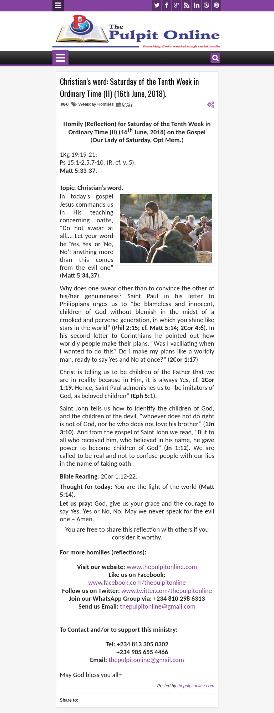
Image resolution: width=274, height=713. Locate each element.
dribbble (206, 5)
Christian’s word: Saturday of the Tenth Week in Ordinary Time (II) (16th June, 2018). (129, 87)
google (176, 5)
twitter (156, 5)
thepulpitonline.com (195, 685)
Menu (58, 5)
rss (186, 5)
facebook (166, 5)
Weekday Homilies (96, 104)
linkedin (196, 5)
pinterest (216, 5)
